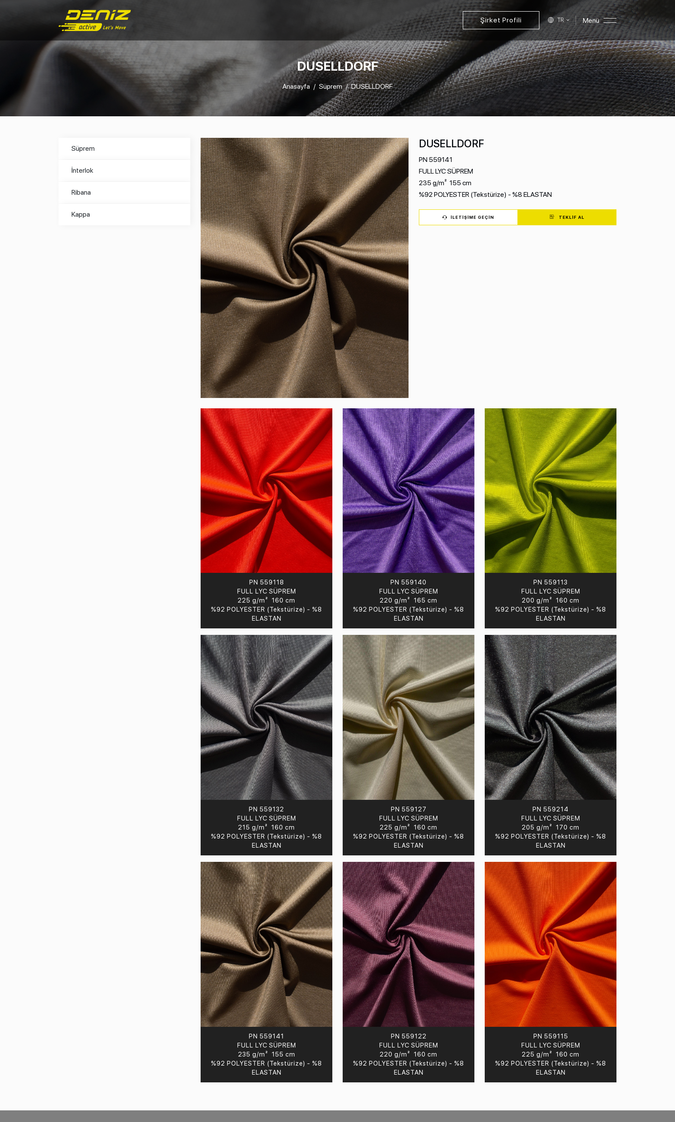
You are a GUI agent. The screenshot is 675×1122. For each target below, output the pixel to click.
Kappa (80, 214)
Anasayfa (296, 86)
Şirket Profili (501, 20)
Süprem (330, 86)
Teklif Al (567, 217)
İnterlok (82, 170)
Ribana (81, 192)
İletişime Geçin (468, 217)
